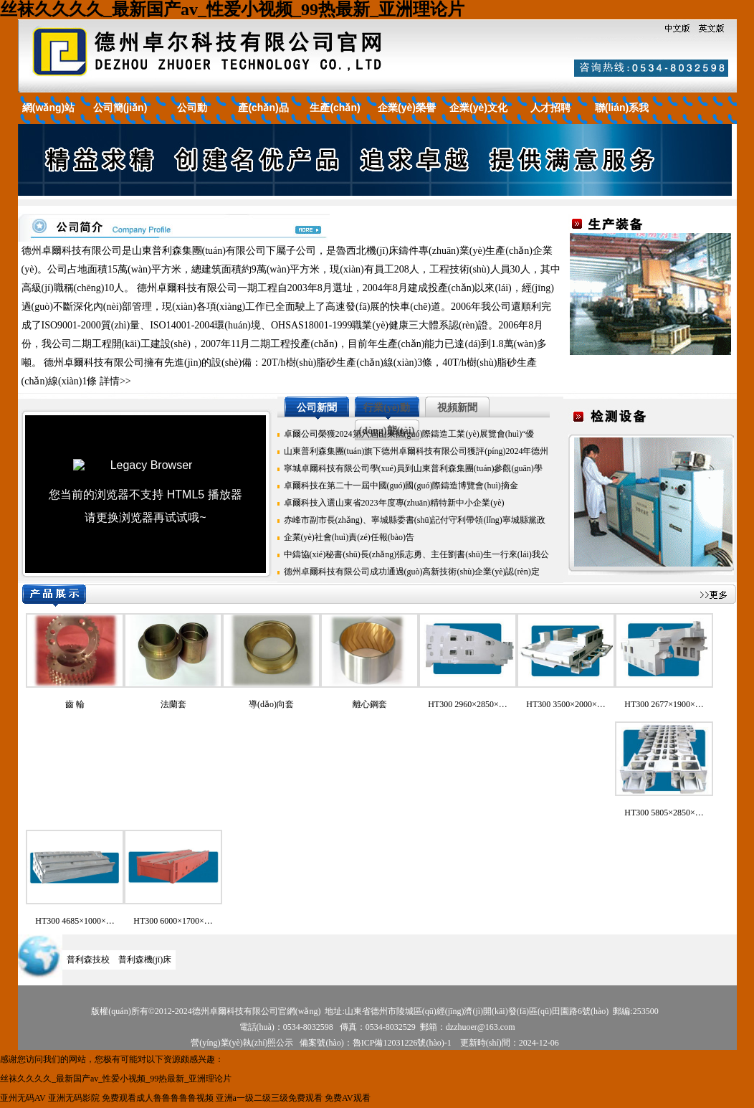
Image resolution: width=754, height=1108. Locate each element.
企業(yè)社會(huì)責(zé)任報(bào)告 (349, 537)
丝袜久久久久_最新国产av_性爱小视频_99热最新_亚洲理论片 (232, 9)
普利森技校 (88, 960)
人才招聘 (550, 107)
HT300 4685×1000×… (75, 921)
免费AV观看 (348, 1098)
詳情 (110, 381)
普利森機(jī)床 (145, 960)
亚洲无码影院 (74, 1098)
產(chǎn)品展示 (263, 119)
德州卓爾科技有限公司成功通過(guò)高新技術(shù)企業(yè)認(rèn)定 (412, 572)
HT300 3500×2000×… (566, 704)
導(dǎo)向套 (271, 704)
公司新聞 (317, 407)
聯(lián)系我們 (622, 119)
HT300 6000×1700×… (173, 921)
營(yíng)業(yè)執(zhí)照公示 (242, 1043)
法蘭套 (173, 704)
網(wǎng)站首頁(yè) (48, 119)
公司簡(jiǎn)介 (120, 119)
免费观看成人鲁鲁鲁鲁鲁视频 (158, 1098)
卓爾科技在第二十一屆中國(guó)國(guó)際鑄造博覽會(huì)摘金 (401, 485)
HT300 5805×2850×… (664, 813)
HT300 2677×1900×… (664, 704)
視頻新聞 (457, 407)
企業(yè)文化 (478, 107)
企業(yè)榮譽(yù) (407, 119)
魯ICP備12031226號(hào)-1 (402, 1043)
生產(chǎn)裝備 (335, 119)
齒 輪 (75, 704)
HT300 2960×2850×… (467, 704)
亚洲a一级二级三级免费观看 (269, 1098)
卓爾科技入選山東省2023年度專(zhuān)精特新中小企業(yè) (394, 503)
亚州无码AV (23, 1098)
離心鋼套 (370, 704)
